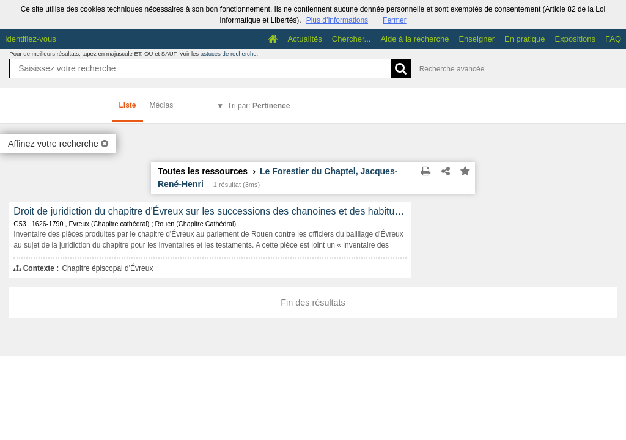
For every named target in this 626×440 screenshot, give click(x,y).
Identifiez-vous (30, 38)
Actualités (304, 38)
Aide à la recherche (414, 38)
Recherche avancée (452, 69)
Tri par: (258, 105)
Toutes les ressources (203, 171)
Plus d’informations (337, 20)
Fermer (395, 20)
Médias (162, 105)
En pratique (524, 38)
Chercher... (351, 38)
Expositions (575, 38)
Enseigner (476, 38)
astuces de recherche (229, 53)
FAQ (613, 38)
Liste (127, 105)
